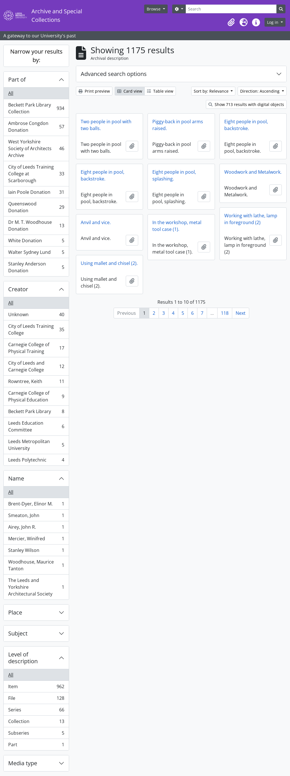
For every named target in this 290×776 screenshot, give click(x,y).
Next (241, 313)
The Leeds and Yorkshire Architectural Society (36, 587)
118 (225, 313)
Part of (17, 79)
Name (16, 478)
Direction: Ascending (260, 91)
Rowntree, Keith (36, 382)
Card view (129, 91)
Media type (22, 763)
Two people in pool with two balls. (106, 124)
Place (15, 612)
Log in (273, 22)
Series (36, 711)
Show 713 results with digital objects (246, 104)
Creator (18, 289)
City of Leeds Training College (36, 329)
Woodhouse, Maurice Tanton (36, 565)
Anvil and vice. (96, 222)
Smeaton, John (36, 516)
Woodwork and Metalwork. (253, 172)
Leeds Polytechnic (36, 460)
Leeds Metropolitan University (36, 444)
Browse (154, 9)
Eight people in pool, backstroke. (246, 124)
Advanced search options (114, 74)
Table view (160, 91)
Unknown (36, 315)
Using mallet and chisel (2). (109, 263)
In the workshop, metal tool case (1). (176, 225)
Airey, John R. (36, 528)
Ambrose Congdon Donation (36, 126)
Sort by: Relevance (212, 91)
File (36, 699)
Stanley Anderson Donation (36, 267)
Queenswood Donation (36, 207)
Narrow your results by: (36, 56)
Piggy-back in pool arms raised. (177, 124)
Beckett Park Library (36, 412)
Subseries (36, 734)
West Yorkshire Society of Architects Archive (36, 148)
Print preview (94, 91)
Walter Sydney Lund (36, 253)
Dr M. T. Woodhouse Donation (36, 225)
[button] (231, 22)
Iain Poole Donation (36, 193)
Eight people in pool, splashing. (174, 175)
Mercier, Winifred (36, 540)
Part (36, 745)
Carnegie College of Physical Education (36, 396)
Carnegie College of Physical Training (36, 347)
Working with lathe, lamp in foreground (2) (250, 219)
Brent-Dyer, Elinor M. (36, 505)
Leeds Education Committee (36, 426)
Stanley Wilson (36, 551)
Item (36, 687)
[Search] (231, 9)
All (10, 93)
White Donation (36, 241)
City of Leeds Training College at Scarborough (36, 174)
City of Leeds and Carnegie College (36, 366)
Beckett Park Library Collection (36, 108)
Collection (36, 722)
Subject (17, 633)
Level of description (23, 657)
